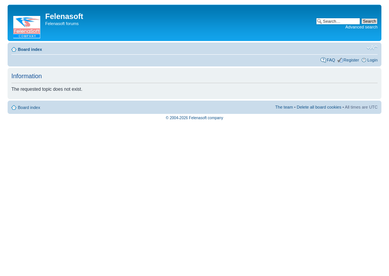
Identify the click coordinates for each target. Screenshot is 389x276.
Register (351, 60)
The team (284, 107)
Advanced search (361, 27)
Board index (30, 49)
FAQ (331, 60)
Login (372, 60)
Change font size (372, 47)
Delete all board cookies (319, 107)
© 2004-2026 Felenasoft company (194, 118)
